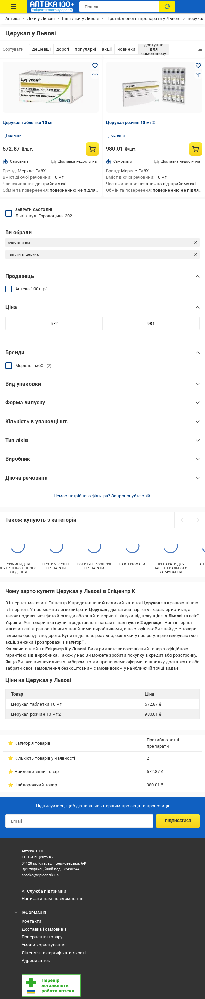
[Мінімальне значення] (53, 323)
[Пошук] (167, 6)
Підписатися (178, 821)
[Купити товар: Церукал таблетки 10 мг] (92, 149)
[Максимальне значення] (151, 323)
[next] (197, 520)
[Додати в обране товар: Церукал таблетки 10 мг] (95, 66)
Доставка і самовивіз (44, 929)
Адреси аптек (36, 960)
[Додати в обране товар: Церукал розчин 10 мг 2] (198, 66)
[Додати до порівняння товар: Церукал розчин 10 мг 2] (198, 75)
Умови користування (44, 944)
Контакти (32, 921)
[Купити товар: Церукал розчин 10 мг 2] (195, 149)
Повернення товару (42, 936)
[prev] (182, 520)
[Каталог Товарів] (13, 6)
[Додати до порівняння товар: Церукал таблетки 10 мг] (95, 75)
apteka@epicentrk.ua (40, 875)
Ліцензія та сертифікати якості (54, 952)
